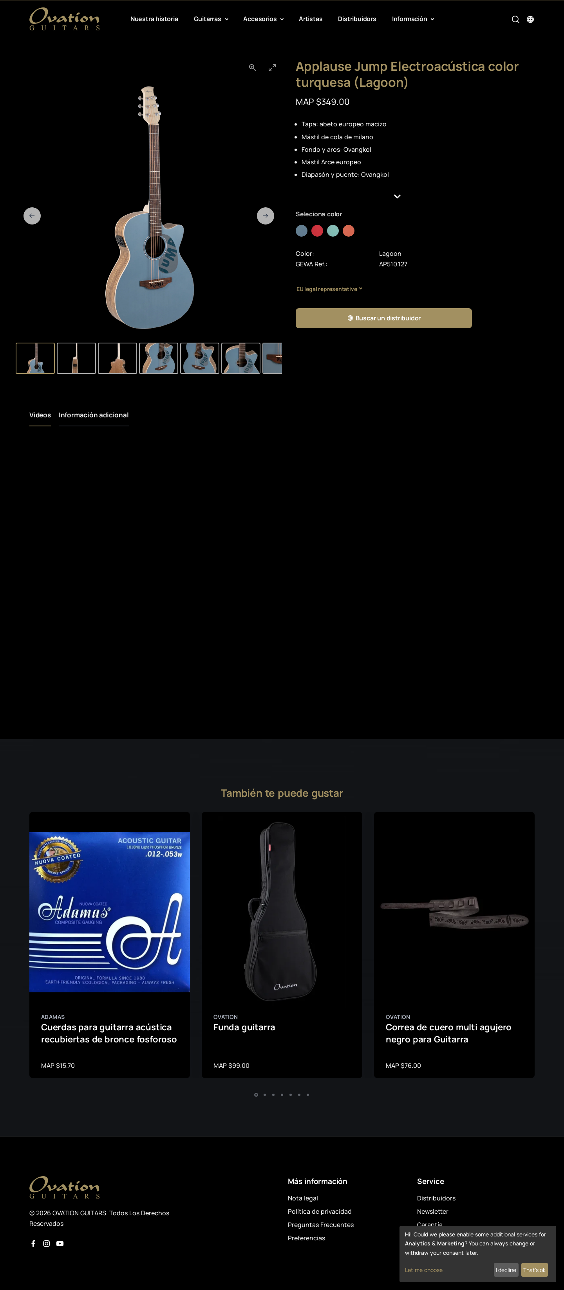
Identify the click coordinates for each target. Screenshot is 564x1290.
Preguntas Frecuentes (321, 1224)
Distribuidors (357, 18)
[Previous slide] (32, 216)
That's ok (534, 1270)
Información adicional (94, 414)
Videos (40, 414)
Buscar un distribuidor (384, 318)
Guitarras (208, 18)
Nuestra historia (154, 18)
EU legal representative (326, 289)
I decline (506, 1270)
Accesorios (260, 18)
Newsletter (432, 1211)
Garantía (430, 1224)
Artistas (310, 18)
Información (410, 18)
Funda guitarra (244, 1027)
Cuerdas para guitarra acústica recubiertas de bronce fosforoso (109, 1033)
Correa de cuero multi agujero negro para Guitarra (449, 1033)
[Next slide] (265, 216)
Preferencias (306, 1238)
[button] (415, 196)
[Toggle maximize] (272, 67)
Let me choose (424, 1270)
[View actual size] (252, 67)
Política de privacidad (320, 1211)
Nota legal (303, 1198)
